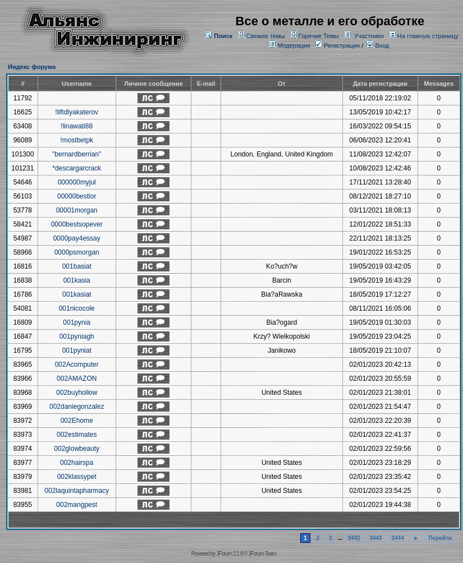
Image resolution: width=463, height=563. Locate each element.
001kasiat (76, 294)
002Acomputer (77, 364)
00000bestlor (76, 196)
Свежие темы (265, 36)
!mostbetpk (76, 140)
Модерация (293, 45)
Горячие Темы (319, 36)
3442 (353, 538)
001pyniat (76, 350)
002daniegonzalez (76, 406)
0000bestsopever (77, 224)
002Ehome (77, 420)
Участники (369, 36)
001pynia (76, 322)
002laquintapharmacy (76, 491)
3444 (397, 538)
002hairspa (76, 463)
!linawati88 (77, 126)
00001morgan (77, 210)
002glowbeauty (76, 449)
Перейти (440, 538)
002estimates (77, 435)
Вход (377, 45)
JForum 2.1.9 (229, 554)
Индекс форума (32, 66)
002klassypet (77, 477)
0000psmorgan (76, 252)
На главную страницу (428, 36)
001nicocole (77, 308)
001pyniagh (76, 336)
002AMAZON (77, 378)
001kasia (76, 280)
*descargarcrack (76, 168)
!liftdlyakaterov (76, 112)
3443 (375, 538)
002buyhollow (76, 392)
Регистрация (337, 45)
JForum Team (262, 554)
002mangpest (76, 505)
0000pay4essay (76, 238)
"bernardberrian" (76, 154)
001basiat (76, 266)
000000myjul (77, 182)
